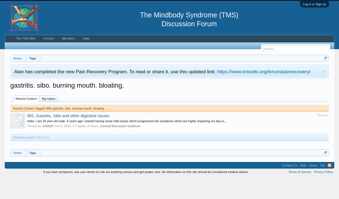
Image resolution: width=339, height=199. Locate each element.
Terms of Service (299, 172)
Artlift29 (48, 126)
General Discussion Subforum (120, 126)
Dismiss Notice (324, 71)
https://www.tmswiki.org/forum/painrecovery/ (263, 71)
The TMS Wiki (25, 38)
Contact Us (289, 165)
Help (86, 38)
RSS (330, 165)
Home (313, 165)
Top (322, 165)
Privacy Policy (323, 172)
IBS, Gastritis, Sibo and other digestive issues (68, 116)
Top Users (48, 98)
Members (68, 38)
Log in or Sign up (314, 4)
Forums (48, 38)
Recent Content (26, 98)
